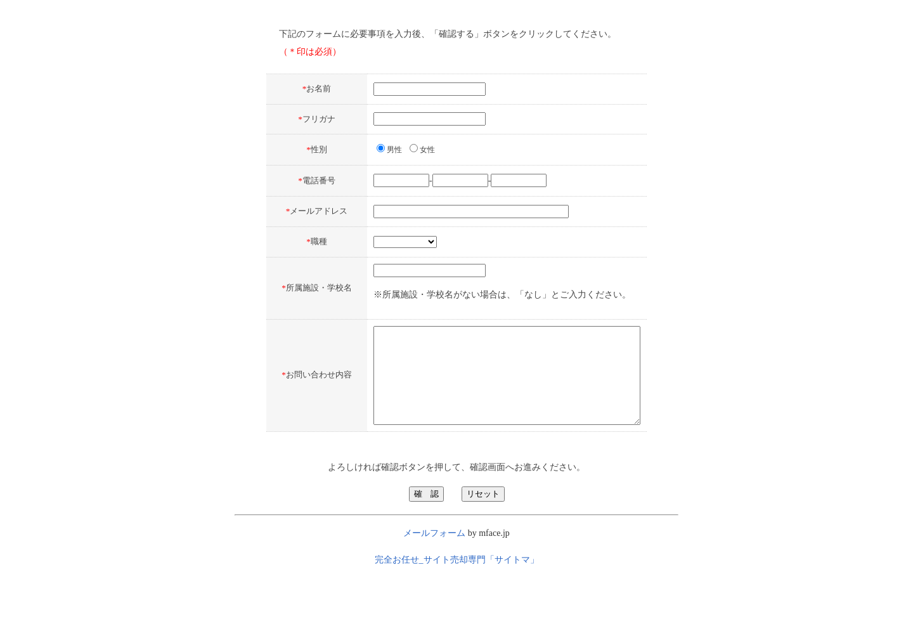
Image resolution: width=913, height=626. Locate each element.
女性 (395, 149)
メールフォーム (435, 568)
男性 (362, 149)
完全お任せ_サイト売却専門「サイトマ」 (457, 595)
